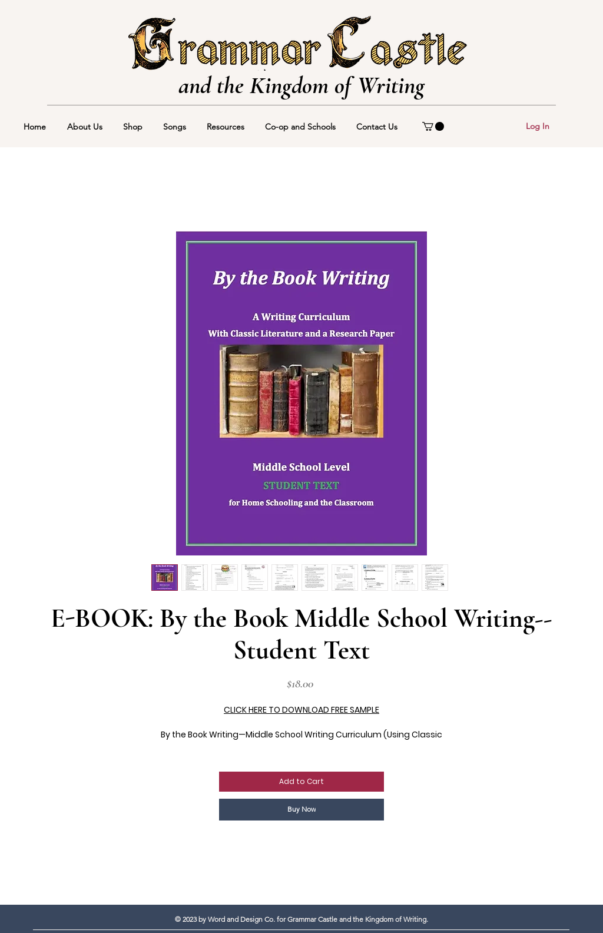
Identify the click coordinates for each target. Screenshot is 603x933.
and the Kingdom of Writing (301, 85)
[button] (433, 126)
